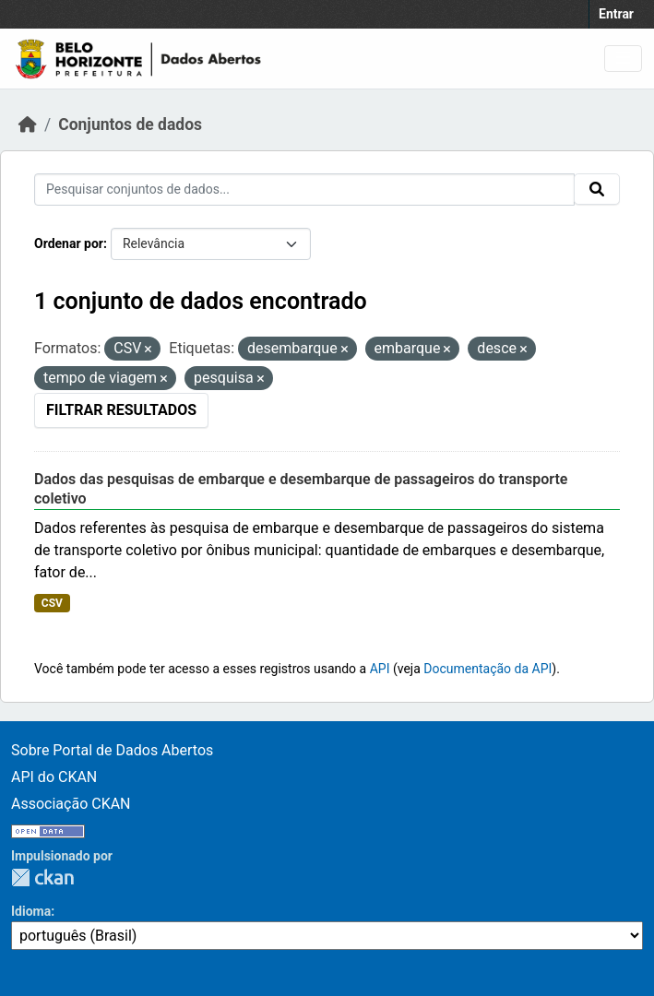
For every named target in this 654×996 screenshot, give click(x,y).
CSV (52, 603)
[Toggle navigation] (623, 58)
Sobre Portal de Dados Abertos (112, 750)
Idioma (31, 911)
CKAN (42, 877)
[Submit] (597, 189)
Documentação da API (487, 668)
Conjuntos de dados (130, 124)
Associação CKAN (71, 803)
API (380, 668)
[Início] (27, 124)
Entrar (616, 13)
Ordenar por (68, 243)
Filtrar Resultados (121, 410)
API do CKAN (54, 777)
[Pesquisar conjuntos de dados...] (304, 189)
